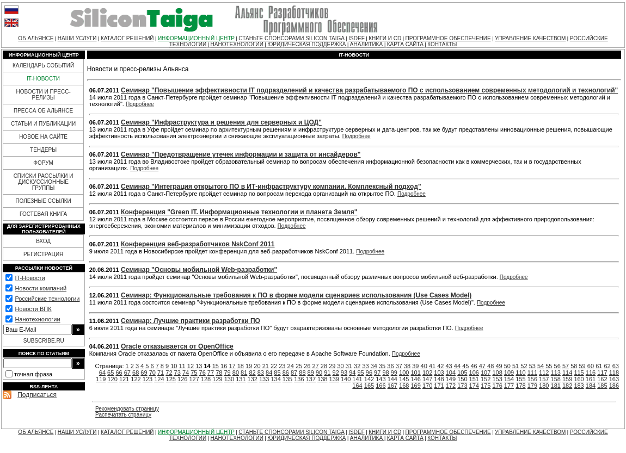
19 (249, 366)
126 (182, 379)
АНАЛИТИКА (367, 44)
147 (427, 379)
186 (614, 385)
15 (215, 366)
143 (380, 379)
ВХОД (43, 241)
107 (485, 372)
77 (210, 372)
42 (440, 366)
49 (498, 366)
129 (217, 379)
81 (244, 372)
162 (602, 379)
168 (404, 385)
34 (374, 366)
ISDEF (356, 38)
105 (462, 372)
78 (219, 372)
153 (497, 379)
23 (282, 366)
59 (582, 366)
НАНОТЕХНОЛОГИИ (237, 44)
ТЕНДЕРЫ (43, 150)
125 (171, 379)
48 (490, 366)
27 (315, 366)
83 (260, 372)
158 (556, 379)
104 (451, 372)
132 (252, 379)
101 (415, 372)
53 (532, 366)
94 (352, 372)
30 (340, 366)
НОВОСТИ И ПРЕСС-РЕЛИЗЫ (43, 95)
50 (507, 366)
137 (311, 379)
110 (520, 372)
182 (567, 385)
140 (346, 379)
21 (265, 366)
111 (532, 372)
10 (173, 366)
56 (557, 366)
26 (307, 366)
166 (380, 385)
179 (532, 385)
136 (299, 379)
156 (532, 379)
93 (344, 372)
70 (152, 372)
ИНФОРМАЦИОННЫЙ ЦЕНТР (196, 38)
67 (127, 372)
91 (327, 372)
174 (474, 385)
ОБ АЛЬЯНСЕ (35, 38)
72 (168, 372)
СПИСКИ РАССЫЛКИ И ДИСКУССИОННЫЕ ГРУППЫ (43, 182)
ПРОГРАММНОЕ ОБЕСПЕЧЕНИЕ (448, 38)
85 (277, 372)
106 (474, 372)
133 (264, 379)
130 (229, 379)
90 (319, 372)
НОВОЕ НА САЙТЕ (43, 137)
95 (360, 372)
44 (457, 366)
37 (399, 366)
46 (473, 366)
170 (427, 385)
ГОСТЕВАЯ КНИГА (43, 214)
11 (182, 366)
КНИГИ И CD (385, 38)
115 (579, 372)
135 (287, 379)
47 (482, 366)
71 (160, 372)
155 (520, 379)
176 (497, 385)
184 (591, 385)
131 (241, 379)
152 (485, 379)
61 (599, 366)
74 (185, 372)
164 (357, 385)
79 (227, 372)
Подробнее (140, 104)
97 (377, 372)
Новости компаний (40, 288)
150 (462, 379)
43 (449, 366)
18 (240, 366)
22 (274, 366)
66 (118, 372)
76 (202, 372)
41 (432, 366)
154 (509, 379)
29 (332, 366)
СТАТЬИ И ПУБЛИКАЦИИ (43, 124)
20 (257, 366)
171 (439, 385)
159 (567, 379)
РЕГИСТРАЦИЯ (43, 254)
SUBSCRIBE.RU (43, 341)
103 (439, 372)
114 (567, 372)
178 (520, 385)
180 (544, 385)
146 (415, 379)
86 (286, 372)
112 (544, 372)
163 (614, 379)
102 (427, 372)
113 (556, 372)
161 (591, 379)
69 (143, 372)
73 (177, 372)
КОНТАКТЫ (442, 44)
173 (462, 385)
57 (565, 366)
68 (135, 372)
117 (602, 372)
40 (424, 366)
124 (159, 379)
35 (382, 366)
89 (311, 372)
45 (465, 366)
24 (290, 366)
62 (607, 366)
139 (334, 379)
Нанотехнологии (37, 319)
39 (415, 366)
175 (485, 385)
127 (194, 379)
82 (252, 372)
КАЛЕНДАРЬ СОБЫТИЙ (43, 66)
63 (615, 366)
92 (336, 372)
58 (573, 366)
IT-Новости (30, 278)
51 (515, 366)
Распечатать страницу (123, 415)
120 (113, 379)
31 (349, 366)
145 (404, 379)
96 (369, 372)
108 (497, 372)
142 (369, 379)
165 (369, 385)
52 (523, 366)
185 (602, 385)
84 (269, 372)
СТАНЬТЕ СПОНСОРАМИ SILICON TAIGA (291, 38)
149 (451, 379)
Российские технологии (47, 298)
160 (579, 379)
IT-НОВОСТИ (43, 79)
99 (394, 372)
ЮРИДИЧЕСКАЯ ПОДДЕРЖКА (306, 44)
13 (198, 366)
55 (548, 366)
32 (357, 366)
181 (556, 385)
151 (474, 379)
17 (232, 366)
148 (439, 379)
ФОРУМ (43, 163)
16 (223, 366)
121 (124, 379)
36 (390, 366)
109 (509, 372)
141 (357, 379)
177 (509, 385)
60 (590, 366)
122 (135, 379)
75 (194, 372)
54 (540, 366)
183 (579, 385)
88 (302, 372)
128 (206, 379)
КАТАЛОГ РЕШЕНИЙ (127, 38)
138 (322, 379)
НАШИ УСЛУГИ (77, 38)
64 (102, 372)
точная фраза (33, 374)
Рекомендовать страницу (127, 409)
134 (275, 379)
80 (235, 372)
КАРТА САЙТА (405, 44)
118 (614, 372)
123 (147, 379)
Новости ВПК (33, 309)
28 (324, 366)
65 (110, 372)
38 (407, 366)
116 (591, 372)
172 (451, 385)
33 (365, 366)
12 (190, 366)
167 (392, 385)
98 (385, 372)
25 (299, 366)
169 (415, 385)
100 (404, 372)
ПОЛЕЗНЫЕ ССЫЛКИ (43, 201)
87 (294, 372)
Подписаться (37, 395)
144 (392, 379)
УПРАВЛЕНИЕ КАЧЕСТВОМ (530, 38)
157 (544, 379)
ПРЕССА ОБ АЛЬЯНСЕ (43, 111)
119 (101, 379)
